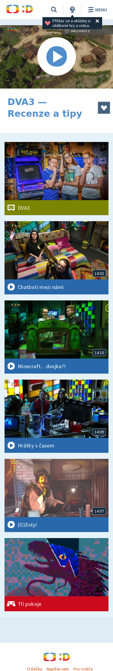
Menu (96, 9)
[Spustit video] (56, 57)
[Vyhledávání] (54, 9)
